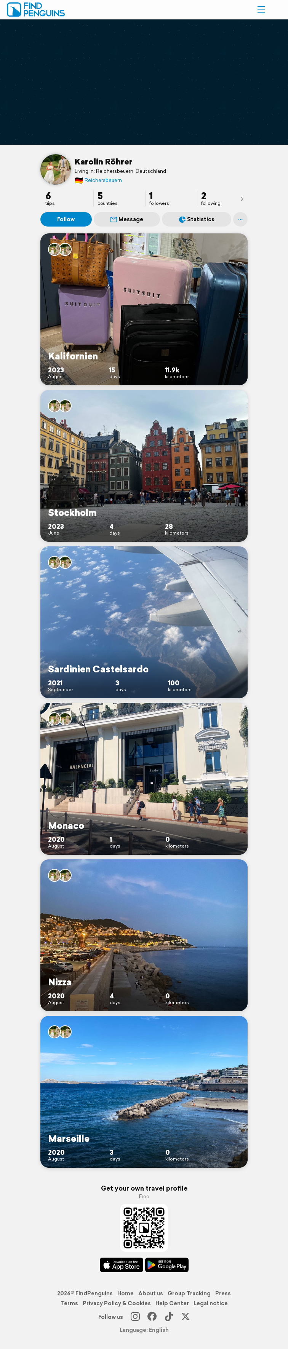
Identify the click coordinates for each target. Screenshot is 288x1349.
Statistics (196, 219)
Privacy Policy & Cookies (117, 1303)
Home (125, 1293)
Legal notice (211, 1303)
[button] (261, 9)
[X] (185, 1317)
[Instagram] (135, 1317)
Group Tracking (189, 1293)
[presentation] (242, 198)
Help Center (172, 1303)
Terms (69, 1303)
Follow (66, 219)
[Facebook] (152, 1317)
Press (223, 1293)
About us (150, 1293)
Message (126, 219)
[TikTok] (168, 1317)
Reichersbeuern (98, 180)
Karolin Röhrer (104, 161)
